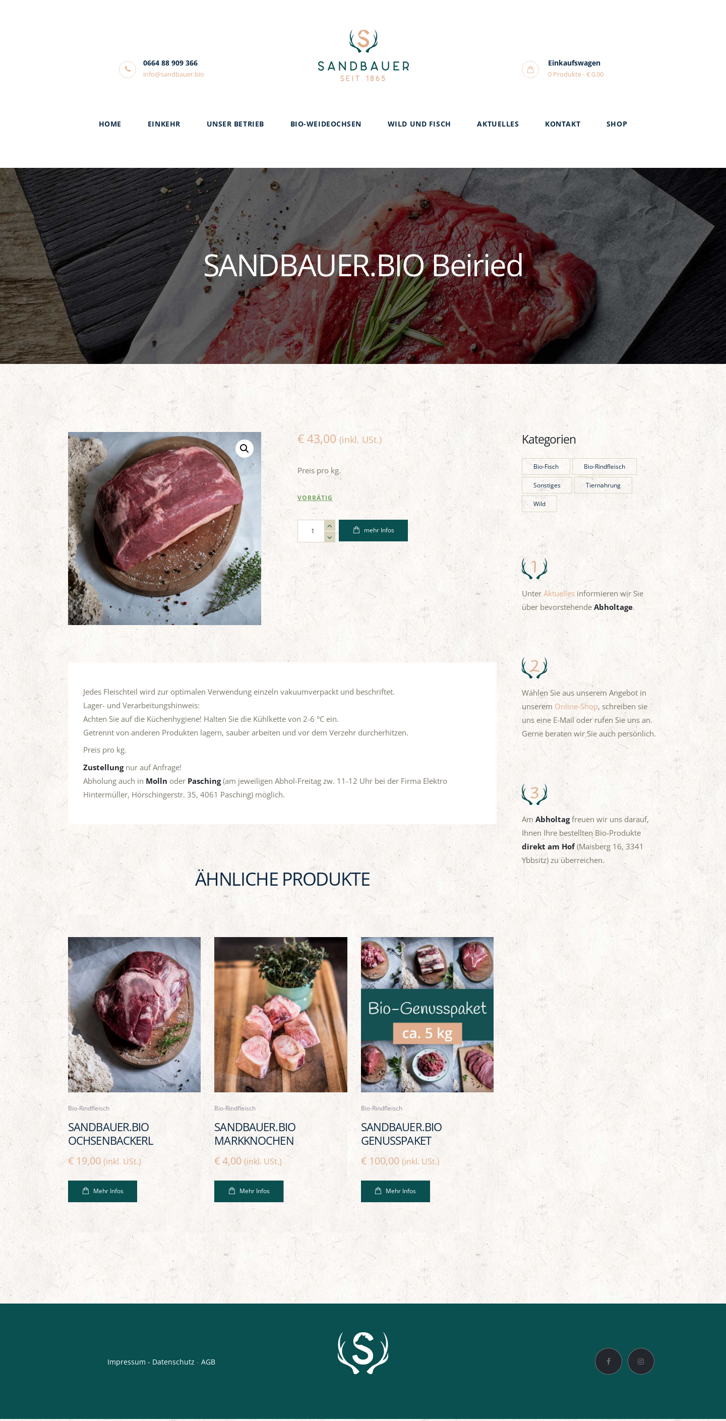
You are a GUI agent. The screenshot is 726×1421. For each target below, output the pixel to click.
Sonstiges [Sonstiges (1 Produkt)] (547, 485)
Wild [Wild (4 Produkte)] (539, 504)
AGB (208, 1363)
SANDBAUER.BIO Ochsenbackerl (112, 1135)
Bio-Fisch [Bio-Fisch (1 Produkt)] (546, 466)
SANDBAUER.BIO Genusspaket (403, 1135)
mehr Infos (379, 531)
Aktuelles (559, 593)
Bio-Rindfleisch (90, 1109)
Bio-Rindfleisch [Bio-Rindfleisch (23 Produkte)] (604, 466)
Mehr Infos (108, 1193)
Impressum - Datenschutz (151, 1363)
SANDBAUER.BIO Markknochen (256, 1135)
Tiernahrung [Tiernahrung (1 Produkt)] (603, 485)
